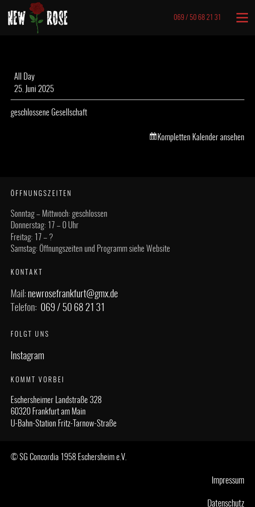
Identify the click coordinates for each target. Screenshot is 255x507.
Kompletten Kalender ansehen (200, 138)
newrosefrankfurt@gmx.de (73, 294)
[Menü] (242, 18)
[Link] (38, 18)
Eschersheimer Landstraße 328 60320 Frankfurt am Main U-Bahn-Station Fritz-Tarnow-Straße (64, 412)
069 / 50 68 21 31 (73, 308)
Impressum (228, 480)
